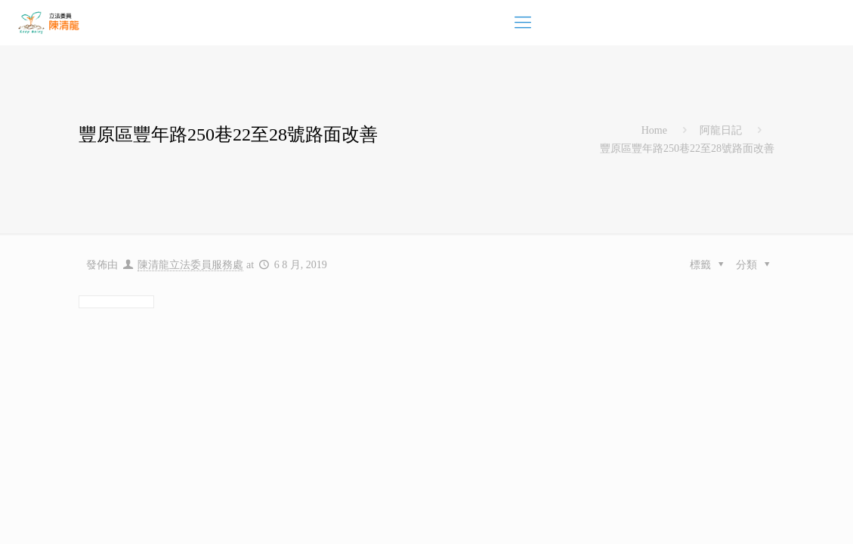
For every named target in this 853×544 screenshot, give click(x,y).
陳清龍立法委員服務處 (190, 264)
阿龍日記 (721, 130)
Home (654, 130)
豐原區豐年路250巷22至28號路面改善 (687, 148)
